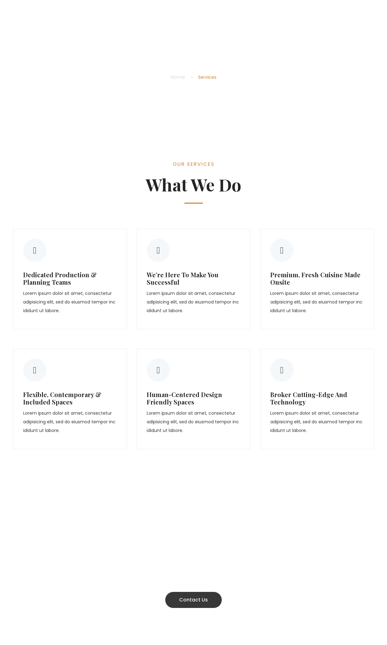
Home (177, 77)
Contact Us (193, 599)
